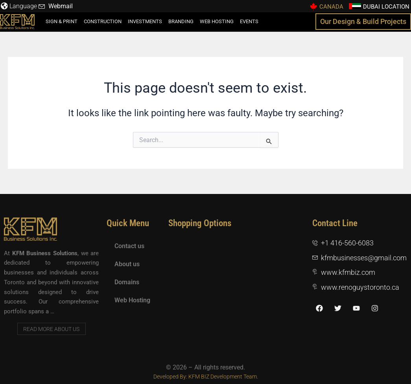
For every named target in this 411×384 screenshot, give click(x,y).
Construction (103, 21)
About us (127, 264)
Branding (181, 21)
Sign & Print (61, 21)
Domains (126, 282)
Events (249, 21)
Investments (145, 21)
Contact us (129, 246)
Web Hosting (217, 21)
